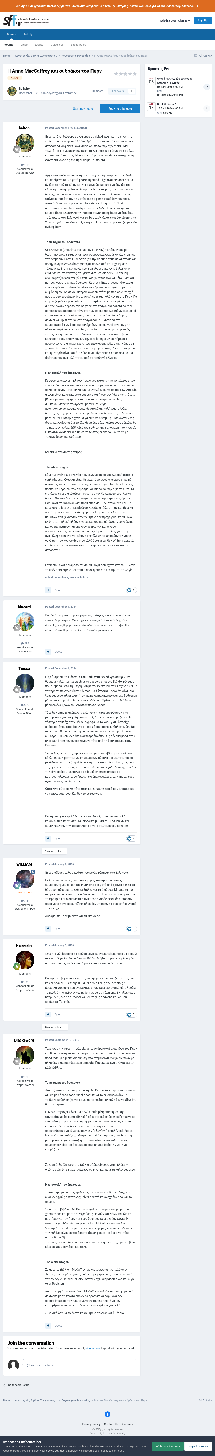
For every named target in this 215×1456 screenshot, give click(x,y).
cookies (102, 1446)
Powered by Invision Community (108, 1433)
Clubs (24, 44)
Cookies (127, 1424)
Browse (11, 36)
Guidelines (57, 44)
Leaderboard (78, 44)
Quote (58, 590)
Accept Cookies (166, 1446)
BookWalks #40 (166, 104)
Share (97, 91)
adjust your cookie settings (53, 1450)
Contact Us (111, 1424)
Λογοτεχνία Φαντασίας (61, 93)
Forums (8, 44)
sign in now (92, 1348)
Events (39, 44)
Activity (28, 34)
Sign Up (202, 20)
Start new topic (83, 108)
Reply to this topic (120, 108)
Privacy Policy (91, 1424)
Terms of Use (32, 1446)
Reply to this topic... (41, 1365)
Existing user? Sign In (175, 20)
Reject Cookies (197, 1446)
